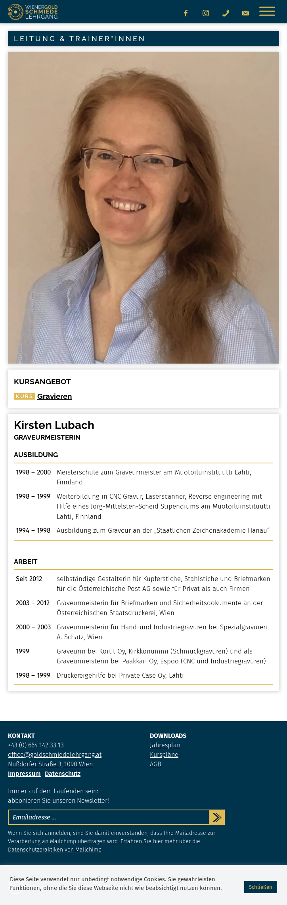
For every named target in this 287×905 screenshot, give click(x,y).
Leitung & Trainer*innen (80, 38)
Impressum (24, 773)
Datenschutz (62, 773)
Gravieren (43, 396)
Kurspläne (164, 754)
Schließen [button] (260, 887)
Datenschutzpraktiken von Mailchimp (54, 849)
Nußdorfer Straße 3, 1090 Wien (50, 764)
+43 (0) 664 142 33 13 (36, 745)
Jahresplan (165, 745)
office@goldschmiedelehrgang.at (54, 754)
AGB (155, 764)
